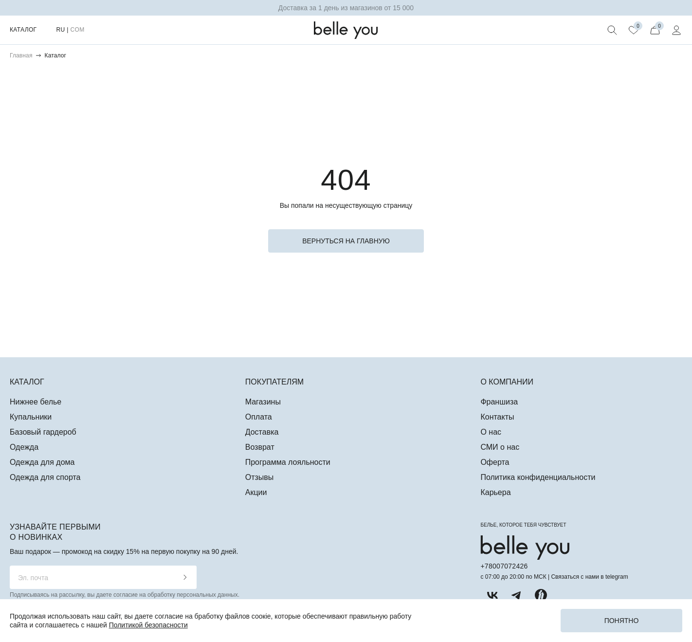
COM (77, 29)
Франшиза (499, 402)
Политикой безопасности (148, 625)
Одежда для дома (42, 462)
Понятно (621, 620)
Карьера (495, 492)
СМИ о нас (499, 447)
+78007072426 (504, 566)
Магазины (263, 402)
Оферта (494, 462)
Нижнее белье (35, 402)
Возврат (259, 447)
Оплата (258, 417)
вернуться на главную (346, 241)
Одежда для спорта (45, 477)
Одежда (24, 447)
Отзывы (259, 477)
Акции (256, 492)
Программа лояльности (287, 462)
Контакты (497, 417)
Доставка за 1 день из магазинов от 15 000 (346, 8)
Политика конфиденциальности (537, 477)
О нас (490, 432)
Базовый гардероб (43, 432)
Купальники (31, 417)
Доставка (262, 432)
